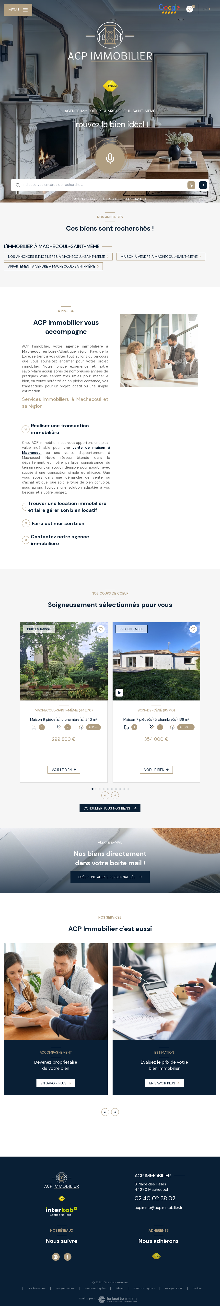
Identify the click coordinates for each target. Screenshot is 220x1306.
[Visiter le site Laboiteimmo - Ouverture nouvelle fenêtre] (117, 1299)
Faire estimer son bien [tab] (58, 523)
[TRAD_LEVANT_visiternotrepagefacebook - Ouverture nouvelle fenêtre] (67, 1257)
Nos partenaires (65, 1288)
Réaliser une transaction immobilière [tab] (60, 429)
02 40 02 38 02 (155, 1198)
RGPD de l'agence (144, 1288)
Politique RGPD (174, 1288)
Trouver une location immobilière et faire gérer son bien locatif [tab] (67, 506)
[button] (115, 795)
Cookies (197, 1288)
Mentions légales (95, 1288)
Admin (120, 1288)
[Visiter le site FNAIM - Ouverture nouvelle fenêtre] (156, 1256)
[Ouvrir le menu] (18, 10)
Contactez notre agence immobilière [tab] (60, 540)
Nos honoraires (37, 1288)
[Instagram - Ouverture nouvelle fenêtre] (56, 1257)
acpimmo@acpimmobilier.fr (159, 1207)
